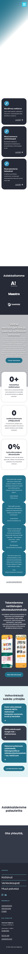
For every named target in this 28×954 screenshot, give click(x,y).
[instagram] (2, 895)
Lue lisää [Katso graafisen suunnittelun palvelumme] (18, 184)
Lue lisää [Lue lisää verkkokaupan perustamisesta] (18, 152)
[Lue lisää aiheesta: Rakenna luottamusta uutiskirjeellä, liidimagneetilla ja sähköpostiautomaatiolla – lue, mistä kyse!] (14, 753)
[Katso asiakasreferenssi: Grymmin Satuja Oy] (7, 651)
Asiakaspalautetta (6, 905)
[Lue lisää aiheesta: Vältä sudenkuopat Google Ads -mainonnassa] (14, 733)
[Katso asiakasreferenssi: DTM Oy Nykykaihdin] (21, 651)
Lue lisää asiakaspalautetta (14, 582)
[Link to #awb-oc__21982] (24, 4)
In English (4, 911)
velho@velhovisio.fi (6, 939)
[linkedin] (6, 895)
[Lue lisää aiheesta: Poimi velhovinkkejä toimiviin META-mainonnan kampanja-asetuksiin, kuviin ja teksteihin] (14, 714)
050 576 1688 (5, 935)
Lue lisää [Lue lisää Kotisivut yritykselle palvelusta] (18, 119)
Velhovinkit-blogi (6, 908)
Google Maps (5, 930)
